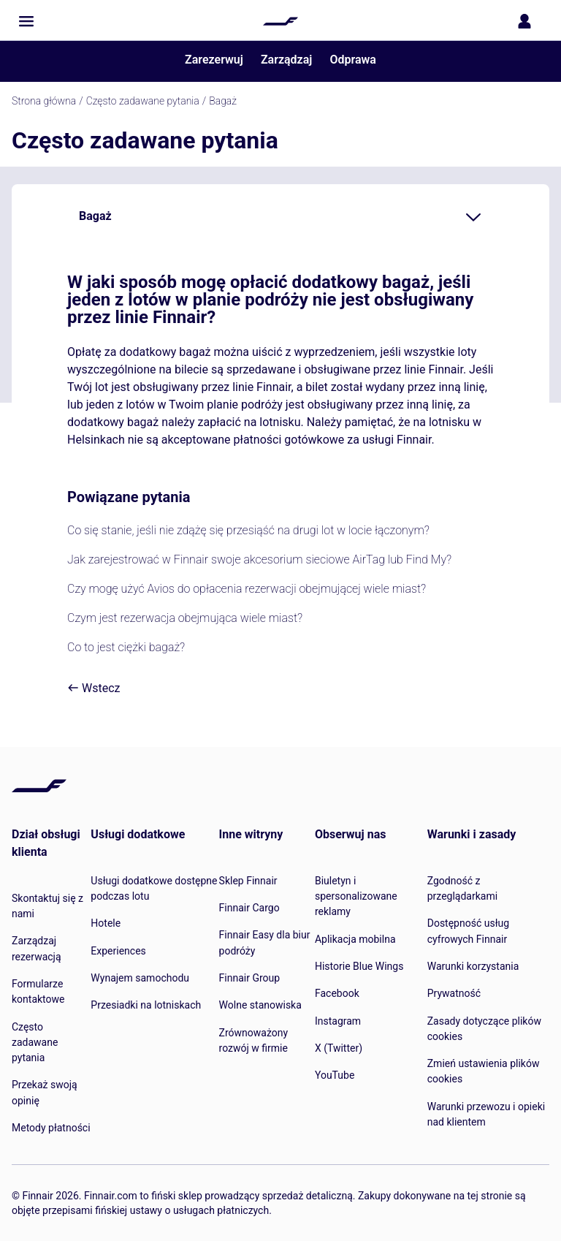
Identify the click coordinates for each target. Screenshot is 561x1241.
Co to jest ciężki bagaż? (126, 647)
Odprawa (352, 60)
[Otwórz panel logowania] (527, 21)
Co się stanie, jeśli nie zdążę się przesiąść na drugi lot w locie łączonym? (248, 530)
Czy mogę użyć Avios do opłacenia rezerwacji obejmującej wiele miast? (246, 589)
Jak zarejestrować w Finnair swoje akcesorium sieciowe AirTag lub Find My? (259, 559)
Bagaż (223, 101)
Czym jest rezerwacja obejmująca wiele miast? (184, 618)
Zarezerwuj (214, 60)
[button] (26, 21)
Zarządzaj (287, 60)
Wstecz (93, 688)
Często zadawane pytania (142, 101)
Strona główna (44, 101)
